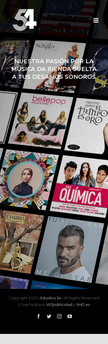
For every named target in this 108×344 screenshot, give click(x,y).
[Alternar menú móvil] (96, 20)
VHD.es (83, 304)
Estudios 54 (50, 298)
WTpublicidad (59, 304)
